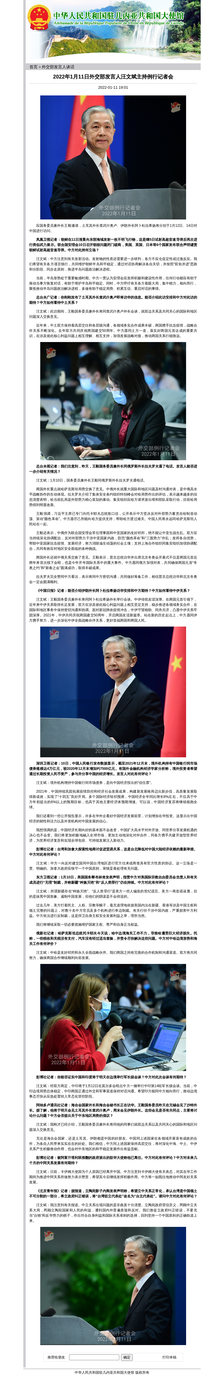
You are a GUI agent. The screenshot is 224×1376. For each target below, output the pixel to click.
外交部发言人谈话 (58, 66)
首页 (33, 66)
